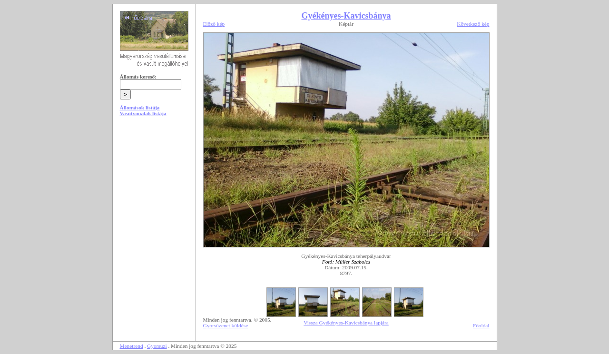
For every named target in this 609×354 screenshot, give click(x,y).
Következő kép (473, 24)
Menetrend (131, 346)
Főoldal (481, 325)
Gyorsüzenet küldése (225, 325)
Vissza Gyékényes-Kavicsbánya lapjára (346, 322)
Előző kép (214, 24)
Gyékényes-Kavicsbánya (346, 15)
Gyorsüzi (157, 346)
